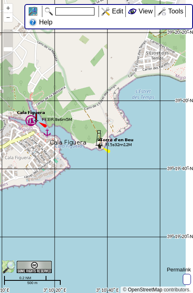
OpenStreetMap (145, 290)
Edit (117, 11)
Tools (175, 11)
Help (46, 22)
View (146, 11)
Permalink (179, 270)
